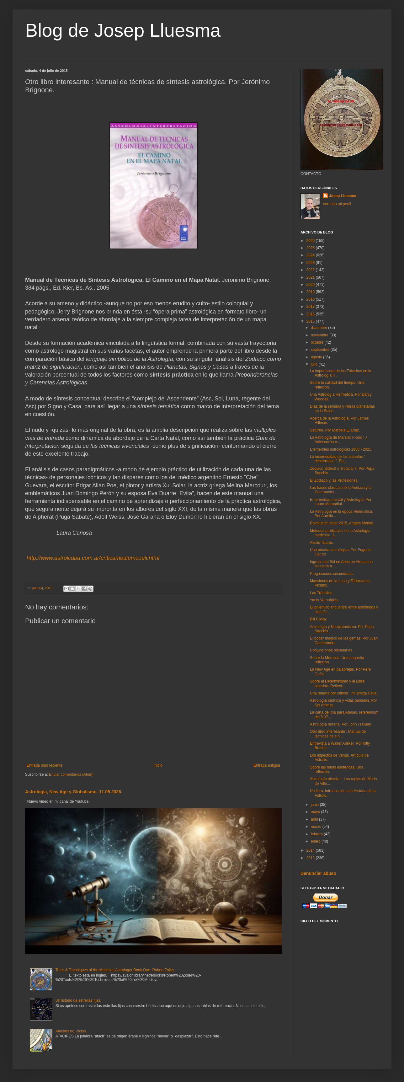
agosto (317, 357)
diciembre (319, 327)
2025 (311, 248)
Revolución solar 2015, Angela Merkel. (342, 523)
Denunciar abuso (318, 873)
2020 (311, 284)
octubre (317, 342)
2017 (311, 306)
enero (316, 841)
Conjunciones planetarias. (331, 650)
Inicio (158, 765)
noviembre (320, 335)
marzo (316, 826)
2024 (311, 255)
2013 (311, 858)
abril (315, 819)
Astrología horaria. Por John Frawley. (341, 724)
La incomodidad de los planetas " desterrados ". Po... (337, 458)
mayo (316, 812)
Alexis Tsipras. (322, 542)
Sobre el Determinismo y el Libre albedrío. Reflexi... (337, 683)
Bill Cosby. (318, 619)
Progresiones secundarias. (332, 573)
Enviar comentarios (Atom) (71, 774)
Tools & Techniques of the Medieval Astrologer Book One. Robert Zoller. (115, 970)
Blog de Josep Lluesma (123, 30)
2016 (311, 314)
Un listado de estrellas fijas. (78, 1000)
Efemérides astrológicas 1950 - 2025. (341, 449)
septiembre (321, 349)
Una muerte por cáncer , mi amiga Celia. (343, 693)
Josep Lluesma (342, 196)
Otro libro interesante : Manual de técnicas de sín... (338, 733)
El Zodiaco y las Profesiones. (334, 480)
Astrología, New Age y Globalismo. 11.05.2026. (73, 791)
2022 (311, 270)
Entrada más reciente (44, 765)
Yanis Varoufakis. (324, 600)
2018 (311, 299)
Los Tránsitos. (321, 593)
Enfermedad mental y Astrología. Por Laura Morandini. (340, 501)
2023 (311, 262)
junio (315, 804)
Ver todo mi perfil (337, 204)
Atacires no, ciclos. (71, 1031)
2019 (311, 292)
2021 (311, 277)
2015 (311, 321)
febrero (317, 834)
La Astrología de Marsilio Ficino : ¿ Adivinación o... (339, 439)
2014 (311, 850)
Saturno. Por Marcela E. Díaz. (335, 430)
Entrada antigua (266, 765)
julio (315, 364)
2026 (311, 240)
